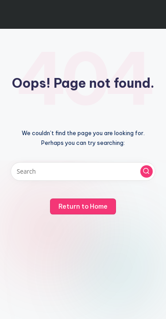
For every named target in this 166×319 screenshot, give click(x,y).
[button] (146, 171)
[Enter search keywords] (83, 171)
